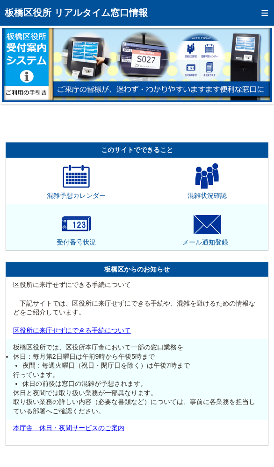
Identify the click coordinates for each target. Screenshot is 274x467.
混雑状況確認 (207, 192)
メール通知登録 (205, 239)
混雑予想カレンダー (76, 192)
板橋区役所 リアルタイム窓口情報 (76, 12)
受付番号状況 (76, 239)
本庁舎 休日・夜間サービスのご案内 (68, 428)
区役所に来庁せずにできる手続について (72, 330)
